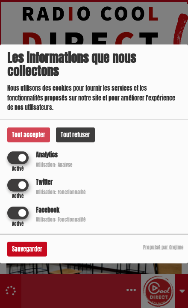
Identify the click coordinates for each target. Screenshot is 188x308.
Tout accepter (28, 134)
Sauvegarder (27, 248)
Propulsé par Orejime (163, 247)
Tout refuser (75, 134)
